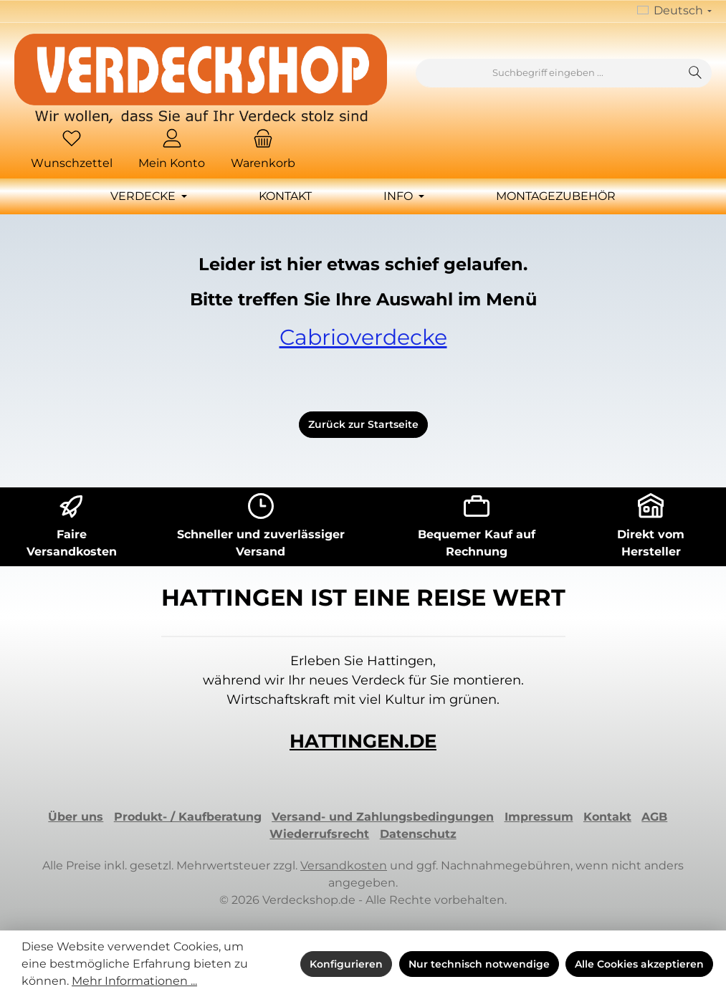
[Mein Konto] (171, 150)
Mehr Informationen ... (134, 981)
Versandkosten (343, 865)
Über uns (75, 817)
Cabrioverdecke (363, 337)
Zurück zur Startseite (363, 424)
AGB (654, 817)
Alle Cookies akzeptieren (639, 964)
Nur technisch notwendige (479, 964)
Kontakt (607, 817)
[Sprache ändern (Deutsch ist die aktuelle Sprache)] (674, 11)
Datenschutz (418, 834)
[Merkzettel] (72, 150)
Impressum (539, 817)
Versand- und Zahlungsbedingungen (383, 817)
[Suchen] (695, 73)
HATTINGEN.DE (363, 741)
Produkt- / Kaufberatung (188, 817)
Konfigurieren (346, 964)
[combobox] (548, 73)
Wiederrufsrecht (319, 834)
